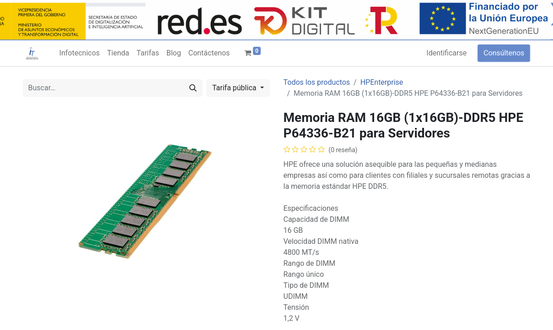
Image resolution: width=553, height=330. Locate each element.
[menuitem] (79, 53)
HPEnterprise (381, 82)
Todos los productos (317, 82)
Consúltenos (503, 53)
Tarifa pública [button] (235, 87)
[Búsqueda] (193, 88)
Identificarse (446, 53)
